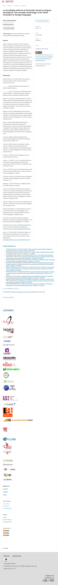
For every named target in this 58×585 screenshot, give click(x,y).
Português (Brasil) (7, 522)
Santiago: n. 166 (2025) (29, 250)
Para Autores (6, 506)
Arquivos (9, 5)
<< (3, 288)
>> (18, 288)
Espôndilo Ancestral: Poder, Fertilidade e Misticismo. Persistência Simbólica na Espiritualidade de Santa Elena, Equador (29, 276)
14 (16, 288)
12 (13, 288)
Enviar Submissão (8, 310)
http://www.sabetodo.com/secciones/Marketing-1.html (16, 239)
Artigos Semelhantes (9, 246)
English (5, 517)
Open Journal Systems (8, 297)
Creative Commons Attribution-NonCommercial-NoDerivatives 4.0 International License (44, 58)
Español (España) (7, 519)
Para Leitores (6, 503)
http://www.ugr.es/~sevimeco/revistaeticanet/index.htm (17, 229)
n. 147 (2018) (16, 5)
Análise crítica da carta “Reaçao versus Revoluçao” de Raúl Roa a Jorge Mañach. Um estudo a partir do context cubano (29, 284)
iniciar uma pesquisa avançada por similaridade (25, 292)
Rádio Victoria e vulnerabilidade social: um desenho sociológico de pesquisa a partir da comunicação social (30, 268)
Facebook (5, 489)
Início (4, 5)
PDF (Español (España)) (42, 21)
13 (14, 288)
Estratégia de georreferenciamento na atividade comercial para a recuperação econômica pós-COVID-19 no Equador (30, 257)
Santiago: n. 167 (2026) (29, 253)
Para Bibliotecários (7, 508)
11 (11, 288)
